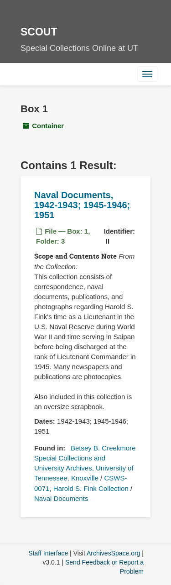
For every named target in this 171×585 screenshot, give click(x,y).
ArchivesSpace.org (113, 553)
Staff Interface (48, 553)
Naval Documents (61, 498)
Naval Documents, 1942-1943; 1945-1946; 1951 (82, 205)
